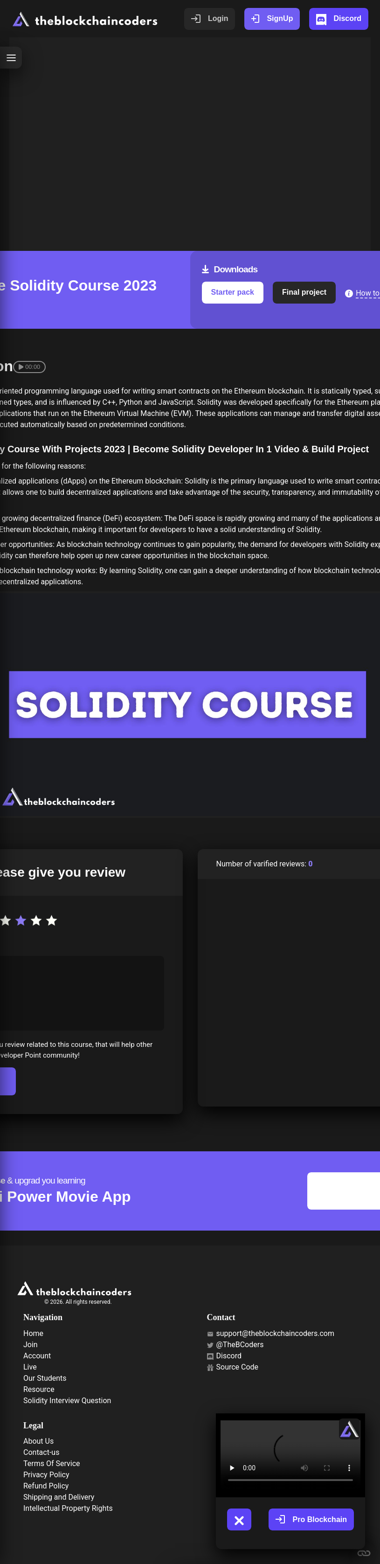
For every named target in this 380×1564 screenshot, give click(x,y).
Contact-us (41, 1452)
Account (37, 1355)
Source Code (233, 1367)
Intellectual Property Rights (68, 1508)
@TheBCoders (235, 1344)
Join (30, 1344)
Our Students (45, 1378)
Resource (39, 1389)
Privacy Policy (46, 1474)
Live (30, 1367)
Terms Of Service (51, 1463)
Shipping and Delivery (58, 1497)
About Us (38, 1441)
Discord (224, 1355)
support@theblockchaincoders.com (271, 1333)
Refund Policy (46, 1485)
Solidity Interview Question (67, 1400)
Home (33, 1333)
